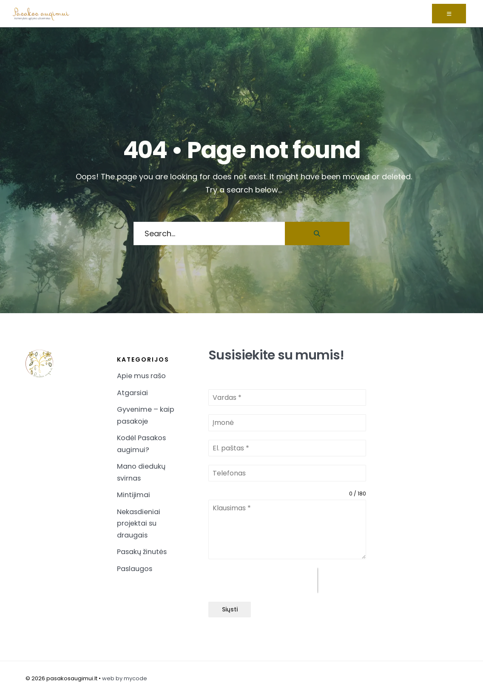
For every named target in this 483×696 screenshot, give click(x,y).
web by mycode (124, 678)
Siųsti (230, 609)
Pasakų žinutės (142, 552)
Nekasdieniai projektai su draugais (138, 523)
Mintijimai (133, 495)
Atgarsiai (132, 393)
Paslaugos (134, 569)
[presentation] (262, 580)
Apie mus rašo (141, 376)
